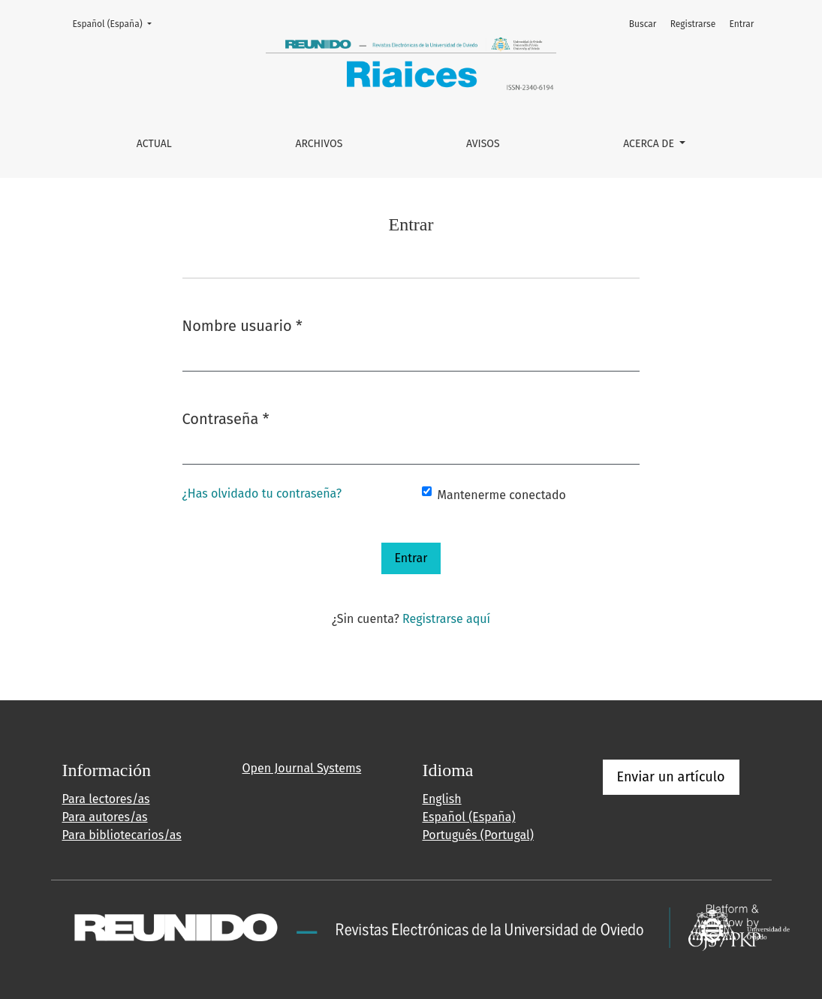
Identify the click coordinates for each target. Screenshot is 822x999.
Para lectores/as (106, 799)
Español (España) (116, 23)
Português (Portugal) (478, 835)
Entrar (741, 24)
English (442, 799)
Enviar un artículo (671, 777)
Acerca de (649, 143)
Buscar (643, 24)
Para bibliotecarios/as (122, 835)
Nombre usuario (242, 324)
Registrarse (693, 24)
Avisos (483, 143)
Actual (154, 143)
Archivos (318, 143)
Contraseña (225, 418)
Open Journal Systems (302, 768)
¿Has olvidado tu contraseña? (262, 493)
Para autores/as (105, 817)
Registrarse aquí (446, 619)
